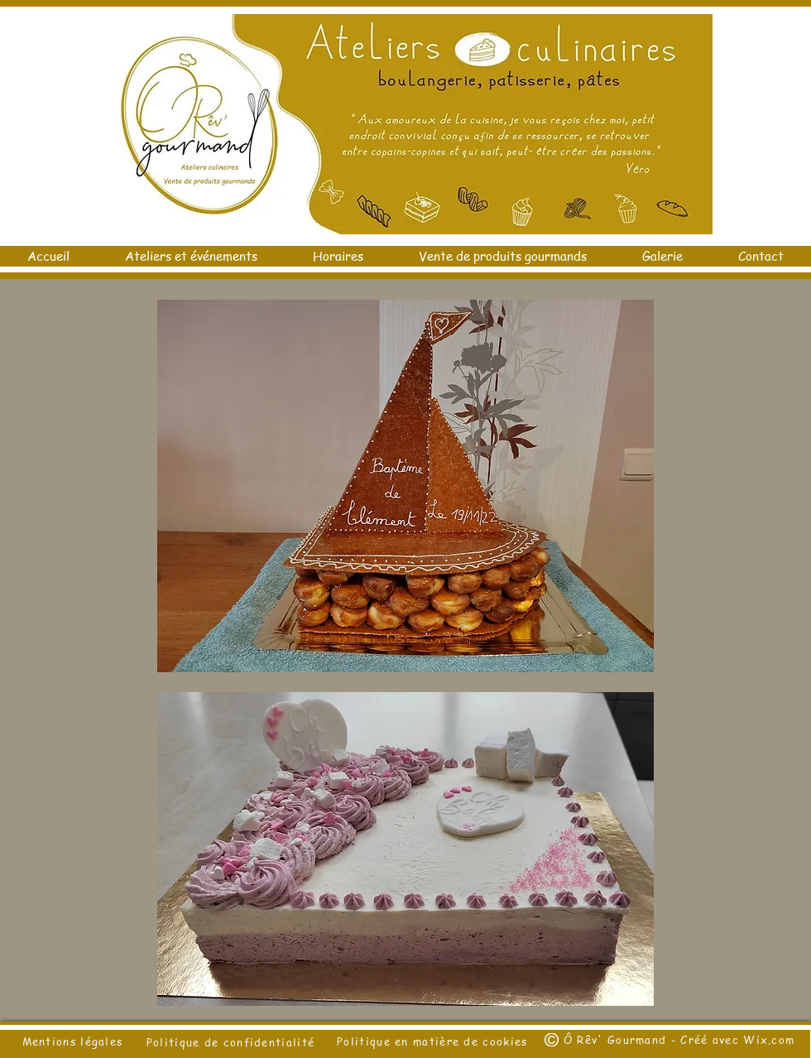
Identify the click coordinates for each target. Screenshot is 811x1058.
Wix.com (768, 1039)
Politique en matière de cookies (434, 1041)
